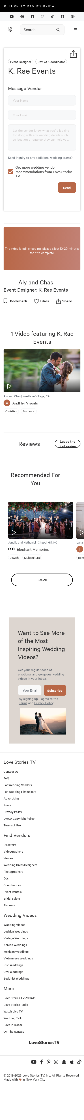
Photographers (13, 902)
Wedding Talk (13, 1048)
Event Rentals (13, 922)
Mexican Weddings (16, 982)
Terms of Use (12, 855)
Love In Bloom (13, 1055)
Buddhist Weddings (16, 1009)
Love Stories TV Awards (19, 1028)
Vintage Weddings (16, 968)
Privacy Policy (43, 733)
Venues (8, 888)
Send (67, 218)
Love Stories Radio (16, 1035)
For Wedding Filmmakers (20, 822)
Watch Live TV (13, 1042)
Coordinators (12, 915)
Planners (9, 935)
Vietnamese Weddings (18, 989)
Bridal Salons (12, 929)
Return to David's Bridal (30, 6)
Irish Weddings (13, 995)
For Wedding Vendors (18, 815)
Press (7, 835)
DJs (6, 909)
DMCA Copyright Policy (19, 849)
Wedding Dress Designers (20, 895)
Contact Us (11, 802)
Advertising (11, 829)
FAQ (6, 808)
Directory (10, 875)
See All (42, 610)
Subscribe (54, 720)
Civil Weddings (13, 1002)
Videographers (13, 882)
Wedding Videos (14, 955)
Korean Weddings (15, 975)
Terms (23, 733)
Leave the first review (67, 474)
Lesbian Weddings (16, 962)
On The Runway (14, 1062)
